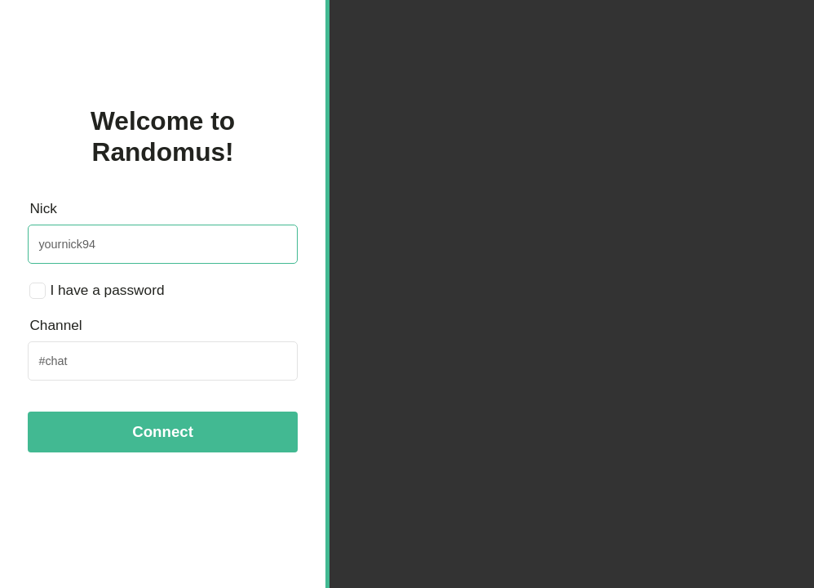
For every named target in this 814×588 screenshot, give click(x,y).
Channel (55, 325)
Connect (162, 431)
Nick (43, 208)
